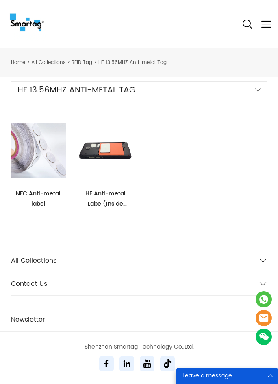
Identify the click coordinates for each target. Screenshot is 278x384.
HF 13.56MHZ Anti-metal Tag (132, 62)
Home (18, 62)
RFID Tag (82, 62)
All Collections (48, 62)
